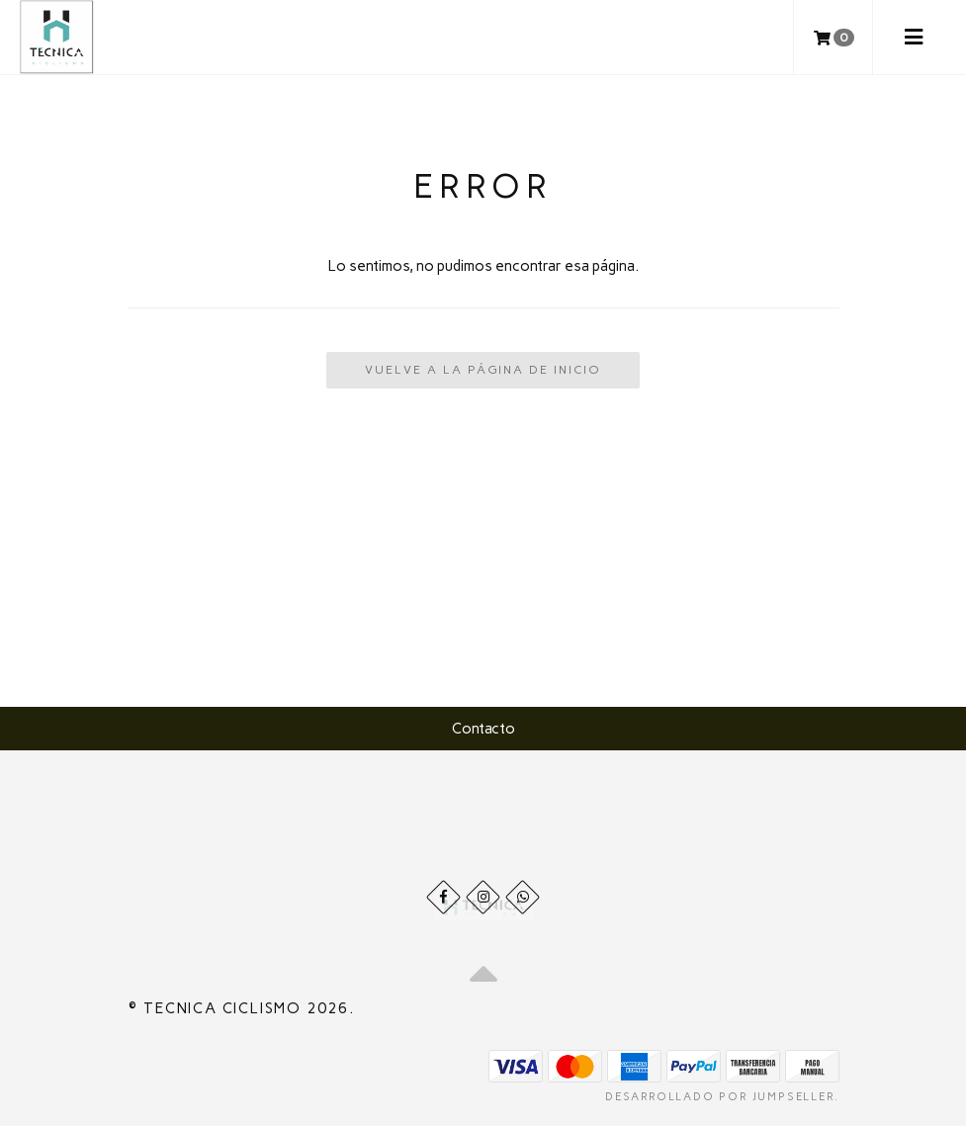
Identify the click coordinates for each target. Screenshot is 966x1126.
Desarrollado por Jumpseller (719, 1096)
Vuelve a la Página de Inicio (483, 370)
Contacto (483, 728)
